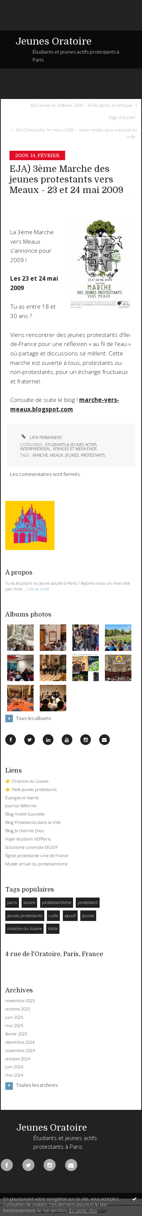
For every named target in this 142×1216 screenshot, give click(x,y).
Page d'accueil (122, 117)
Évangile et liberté (22, 797)
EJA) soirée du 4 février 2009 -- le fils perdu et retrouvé (81, 105)
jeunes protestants (24, 915)
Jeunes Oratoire (54, 41)
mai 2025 (14, 1025)
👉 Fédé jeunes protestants (31, 789)
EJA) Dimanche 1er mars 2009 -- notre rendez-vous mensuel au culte (76, 133)
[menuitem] (83, 105)
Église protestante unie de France (36, 855)
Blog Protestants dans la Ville (33, 822)
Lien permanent (41, 437)
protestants (93, 455)
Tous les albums (33, 718)
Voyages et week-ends (75, 448)
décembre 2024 (19, 1042)
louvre (29, 902)
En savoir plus (83, 1210)
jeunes (72, 455)
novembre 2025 (20, 1000)
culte (53, 915)
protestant (88, 902)
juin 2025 (14, 1017)
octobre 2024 (17, 1058)
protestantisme (56, 902)
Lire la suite (38, 589)
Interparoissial (35, 448)
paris (12, 902)
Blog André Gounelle (24, 814)
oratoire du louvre (24, 928)
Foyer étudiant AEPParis (28, 839)
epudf (70, 915)
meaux (56, 455)
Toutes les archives (37, 1085)
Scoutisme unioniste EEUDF (31, 847)
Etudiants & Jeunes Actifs (71, 444)
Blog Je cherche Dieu (24, 830)
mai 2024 (14, 1075)
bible (53, 928)
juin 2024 (14, 1066)
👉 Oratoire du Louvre (26, 781)
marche (40, 455)
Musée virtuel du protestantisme (36, 864)
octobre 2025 (17, 1009)
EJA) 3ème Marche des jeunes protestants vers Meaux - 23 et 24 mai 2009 (66, 179)
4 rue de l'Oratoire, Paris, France (54, 954)
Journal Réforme (20, 805)
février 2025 (16, 1034)
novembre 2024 (20, 1050)
